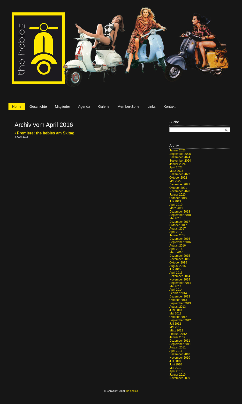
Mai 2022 (175, 181)
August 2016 (177, 245)
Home (16, 106)
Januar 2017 (177, 235)
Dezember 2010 (179, 354)
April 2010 (175, 371)
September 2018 (180, 215)
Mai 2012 (175, 327)
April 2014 (175, 289)
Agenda (84, 106)
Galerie (103, 106)
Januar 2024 (177, 164)
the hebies (132, 390)
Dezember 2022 (179, 174)
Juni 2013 (175, 310)
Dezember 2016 (179, 238)
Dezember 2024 (179, 157)
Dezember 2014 (179, 276)
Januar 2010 (177, 374)
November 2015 (179, 259)
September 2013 (180, 303)
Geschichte (38, 106)
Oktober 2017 (178, 225)
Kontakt (169, 106)
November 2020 (179, 191)
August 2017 (177, 228)
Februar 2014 (178, 293)
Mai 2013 (175, 313)
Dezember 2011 (179, 340)
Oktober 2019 (178, 198)
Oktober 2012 (178, 317)
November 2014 (179, 279)
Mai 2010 (175, 368)
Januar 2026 (177, 150)
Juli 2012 (175, 323)
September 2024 (180, 160)
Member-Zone (128, 106)
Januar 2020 (177, 194)
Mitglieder (62, 106)
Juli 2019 (175, 201)
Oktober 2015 (178, 262)
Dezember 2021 (179, 184)
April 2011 (175, 351)
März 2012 (176, 330)
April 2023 (175, 167)
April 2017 (175, 232)
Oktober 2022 (178, 177)
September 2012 (180, 320)
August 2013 (177, 306)
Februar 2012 (178, 334)
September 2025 (180, 154)
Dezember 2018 (179, 211)
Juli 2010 (175, 361)
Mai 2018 (175, 218)
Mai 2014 (175, 286)
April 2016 (175, 249)
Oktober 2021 (178, 188)
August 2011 (177, 347)
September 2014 (180, 283)
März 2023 (176, 171)
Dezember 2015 (179, 255)
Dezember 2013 (179, 296)
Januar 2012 (177, 337)
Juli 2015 (175, 269)
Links (151, 106)
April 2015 (175, 272)
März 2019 (176, 208)
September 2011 (180, 344)
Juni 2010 (175, 364)
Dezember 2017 (179, 221)
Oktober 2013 (178, 300)
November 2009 (179, 378)
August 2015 (177, 266)
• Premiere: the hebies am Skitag (44, 133)
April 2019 (175, 204)
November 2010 (179, 357)
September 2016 (180, 242)
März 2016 (176, 252)
